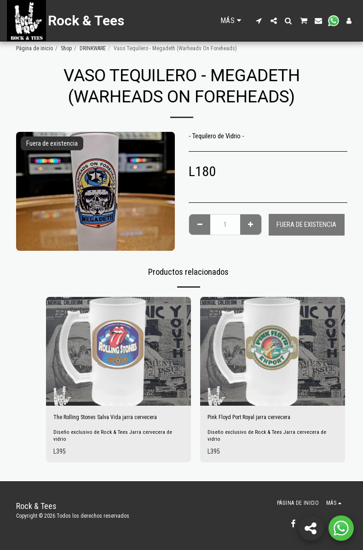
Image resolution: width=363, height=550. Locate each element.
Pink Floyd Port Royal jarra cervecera (255, 418)
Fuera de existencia (306, 224)
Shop (66, 48)
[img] (118, 351)
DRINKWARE (93, 48)
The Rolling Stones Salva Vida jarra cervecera (112, 418)
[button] (259, 20)
